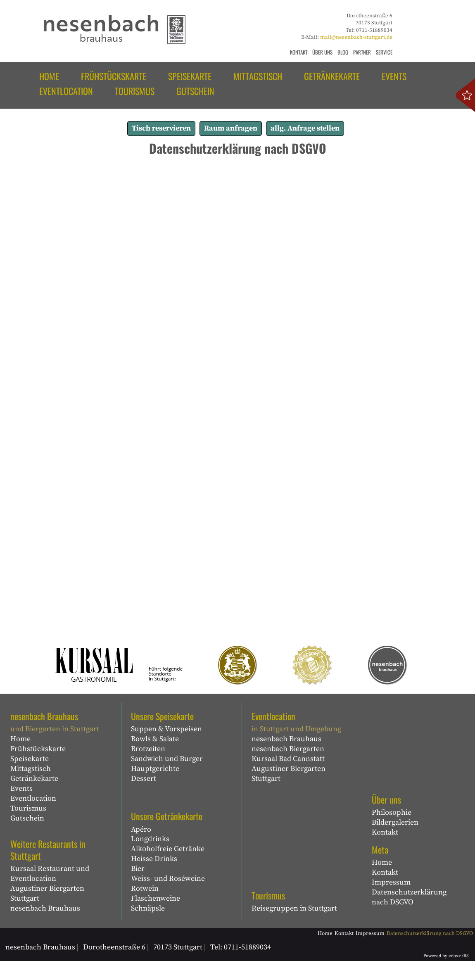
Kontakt (385, 832)
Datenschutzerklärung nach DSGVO (409, 897)
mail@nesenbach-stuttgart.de (356, 37)
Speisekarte (29, 759)
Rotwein (145, 888)
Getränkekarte (34, 778)
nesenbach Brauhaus (45, 908)
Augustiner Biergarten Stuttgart (47, 893)
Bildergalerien (395, 822)
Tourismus (28, 808)
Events (21, 788)
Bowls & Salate (155, 739)
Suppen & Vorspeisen (166, 729)
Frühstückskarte (38, 749)
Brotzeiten (148, 749)
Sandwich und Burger (167, 759)
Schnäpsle (148, 908)
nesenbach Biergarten (288, 749)
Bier (138, 868)
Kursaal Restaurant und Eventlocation (49, 873)
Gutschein (27, 818)
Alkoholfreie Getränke (167, 849)
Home (20, 739)
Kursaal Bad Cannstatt (288, 759)
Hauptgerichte (155, 768)
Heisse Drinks (154, 858)
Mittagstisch (30, 768)
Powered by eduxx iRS (446, 956)
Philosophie (391, 812)
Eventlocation (33, 798)
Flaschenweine (155, 898)
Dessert (143, 778)
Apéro (141, 829)
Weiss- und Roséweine (168, 878)
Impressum (391, 882)
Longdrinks (150, 839)
